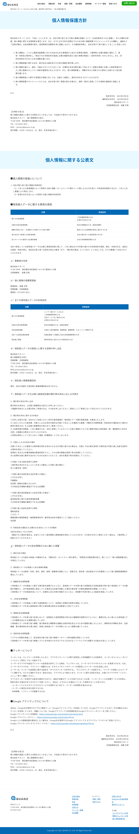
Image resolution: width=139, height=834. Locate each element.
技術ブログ (97, 802)
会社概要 (75, 813)
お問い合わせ (116, 796)
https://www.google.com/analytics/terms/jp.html (61, 714)
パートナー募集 (77, 810)
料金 (73, 802)
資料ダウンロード (118, 804)
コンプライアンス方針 (120, 813)
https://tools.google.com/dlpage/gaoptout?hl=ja (72, 723)
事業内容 (75, 799)
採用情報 (75, 804)
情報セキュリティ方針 (120, 816)
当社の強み (76, 796)
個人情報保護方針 (118, 819)
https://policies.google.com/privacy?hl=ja (55, 717)
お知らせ (75, 807)
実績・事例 (97, 799)
